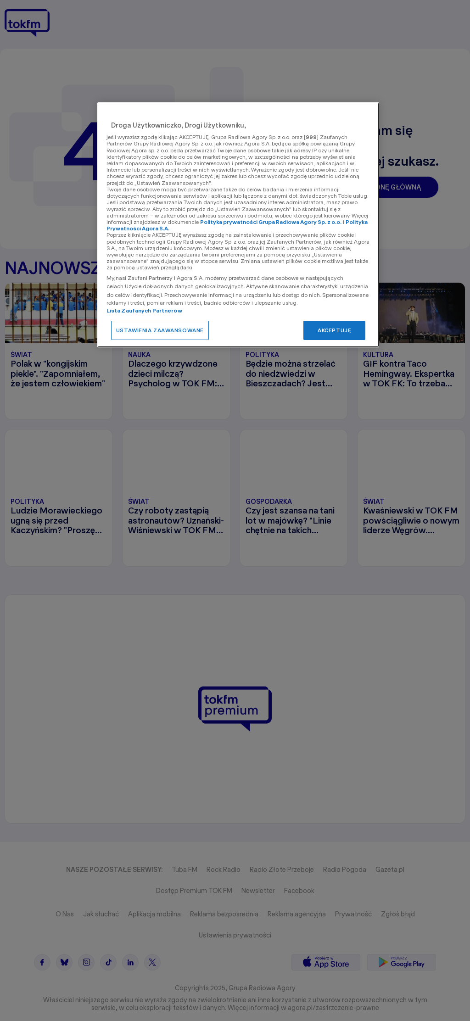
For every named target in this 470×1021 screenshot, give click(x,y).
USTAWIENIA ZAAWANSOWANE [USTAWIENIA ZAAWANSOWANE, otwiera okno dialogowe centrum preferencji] (160, 330)
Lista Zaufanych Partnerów (144, 310)
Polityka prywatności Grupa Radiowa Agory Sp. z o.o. (270, 222)
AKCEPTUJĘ (334, 330)
